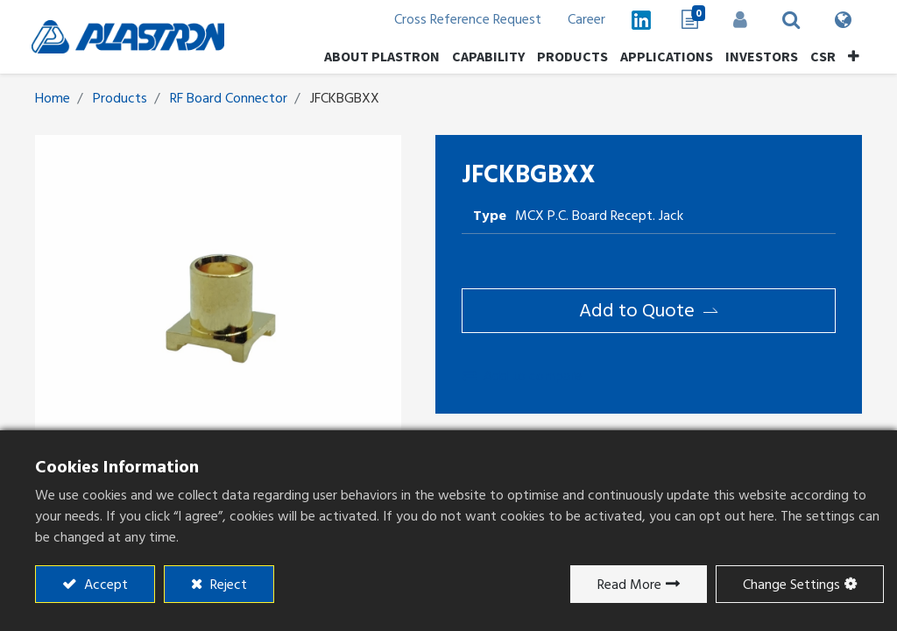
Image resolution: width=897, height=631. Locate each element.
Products (120, 98)
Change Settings (791, 584)
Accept (104, 584)
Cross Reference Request (464, 19)
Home (52, 98)
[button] (850, 56)
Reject (227, 584)
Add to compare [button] (522, 376)
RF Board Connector (228, 98)
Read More (629, 584)
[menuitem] (758, 56)
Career (583, 19)
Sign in (736, 19)
